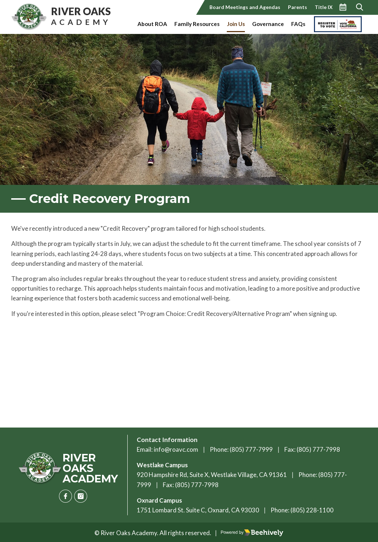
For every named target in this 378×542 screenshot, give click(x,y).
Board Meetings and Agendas (244, 7)
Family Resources (197, 24)
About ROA (152, 24)
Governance (268, 24)
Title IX (323, 7)
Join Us (236, 24)
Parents (297, 7)
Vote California (332, 24)
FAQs (298, 24)
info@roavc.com (176, 449)
